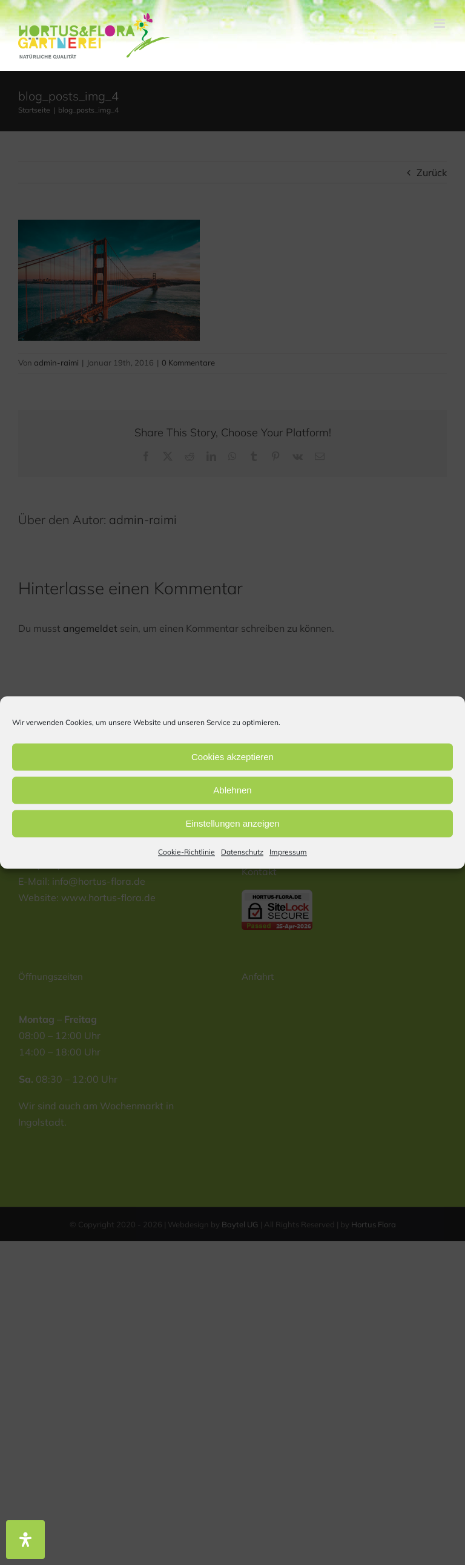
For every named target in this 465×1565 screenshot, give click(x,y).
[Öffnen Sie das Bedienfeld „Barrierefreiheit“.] (25, 1539)
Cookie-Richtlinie (186, 851)
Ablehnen (232, 790)
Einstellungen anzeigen (232, 823)
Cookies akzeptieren (232, 757)
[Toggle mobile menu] (440, 23)
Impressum (288, 851)
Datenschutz (242, 851)
